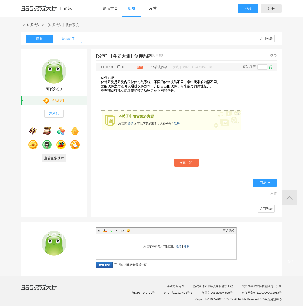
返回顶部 (289, 197)
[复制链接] (157, 55)
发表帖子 (68, 39)
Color (104, 230)
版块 (131, 8)
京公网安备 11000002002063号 (262, 292)
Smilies (128, 230)
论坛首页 (110, 8)
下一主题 (275, 55)
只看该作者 (159, 67)
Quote (116, 230)
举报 (273, 194)
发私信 (54, 113)
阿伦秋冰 (53, 89)
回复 (39, 39)
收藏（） (186, 162)
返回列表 (266, 38)
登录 (248, 8)
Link (110, 230)
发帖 (153, 8)
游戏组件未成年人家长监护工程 (213, 286)
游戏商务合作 (175, 286)
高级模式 (228, 230)
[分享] (101, 56)
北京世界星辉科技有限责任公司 (262, 286)
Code (122, 230)
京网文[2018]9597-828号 (217, 292)
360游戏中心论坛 (48, 10)
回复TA (265, 183)
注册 (271, 8)
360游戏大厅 (44, 290)
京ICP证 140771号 (143, 292)
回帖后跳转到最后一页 (130, 264)
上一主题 (271, 55)
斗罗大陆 (33, 25)
